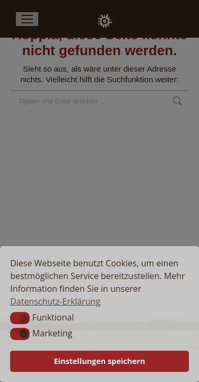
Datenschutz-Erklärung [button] (55, 301)
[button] (20, 318)
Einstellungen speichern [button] (99, 361)
